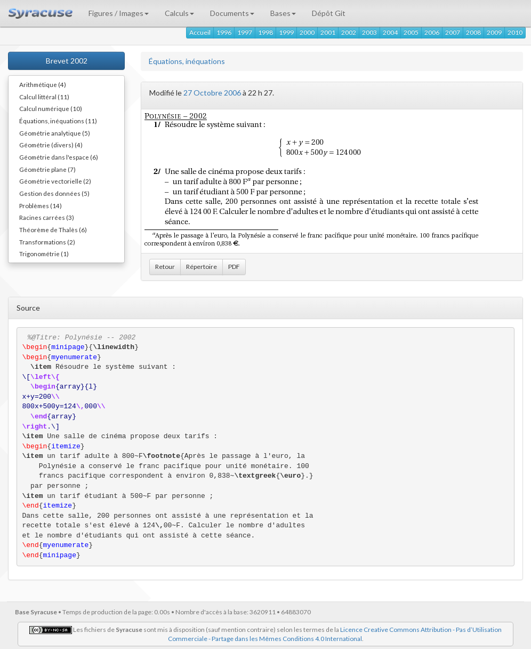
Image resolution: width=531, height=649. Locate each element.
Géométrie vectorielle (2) (55, 181)
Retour (165, 267)
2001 (327, 32)
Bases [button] (283, 13)
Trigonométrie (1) (44, 253)
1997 (244, 32)
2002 (348, 32)
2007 (452, 32)
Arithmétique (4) (42, 84)
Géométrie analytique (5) (54, 133)
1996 (223, 32)
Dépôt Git (328, 13)
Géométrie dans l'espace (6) (58, 157)
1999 (286, 32)
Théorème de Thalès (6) (53, 229)
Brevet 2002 (66, 60)
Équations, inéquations (187, 61)
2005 (411, 32)
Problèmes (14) (40, 205)
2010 (515, 32)
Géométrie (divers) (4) (51, 144)
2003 (369, 32)
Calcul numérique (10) (50, 108)
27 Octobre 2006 (212, 92)
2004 (390, 32)
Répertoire (201, 267)
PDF (234, 267)
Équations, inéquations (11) (58, 120)
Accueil (200, 32)
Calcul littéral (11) (44, 96)
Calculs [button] (179, 13)
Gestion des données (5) (54, 193)
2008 (473, 32)
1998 (265, 32)
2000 (307, 32)
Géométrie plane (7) (47, 169)
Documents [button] (232, 13)
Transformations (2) (47, 242)
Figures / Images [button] (118, 13)
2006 (431, 32)
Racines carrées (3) (46, 217)
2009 (494, 32)
